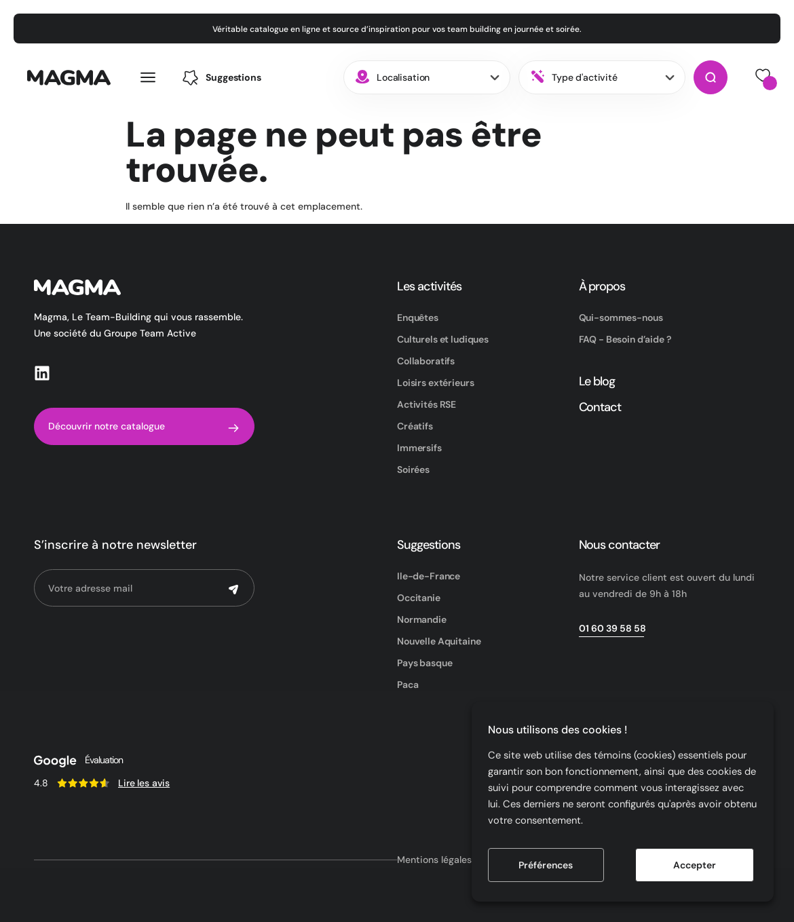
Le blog (597, 381)
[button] (221, 77)
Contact (600, 407)
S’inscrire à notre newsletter (115, 545)
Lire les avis (144, 783)
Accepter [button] (694, 865)
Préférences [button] (545, 865)
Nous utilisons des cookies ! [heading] (557, 729)
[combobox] (427, 77)
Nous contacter (619, 545)
